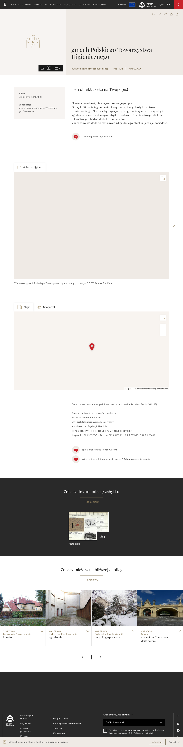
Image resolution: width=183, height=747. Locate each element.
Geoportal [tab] (46, 307)
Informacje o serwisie (29, 717)
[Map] (91, 350)
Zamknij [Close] (174, 742)
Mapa (29, 4)
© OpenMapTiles (132, 388)
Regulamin (30, 724)
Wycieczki (41, 4)
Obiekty (16, 4)
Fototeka (70, 4)
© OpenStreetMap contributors (154, 388)
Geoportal (100, 4)
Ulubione (85, 4)
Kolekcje (56, 4)
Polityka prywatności (31, 730)
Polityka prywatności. (143, 733)
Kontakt (29, 737)
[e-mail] (134, 722)
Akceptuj (157, 742)
